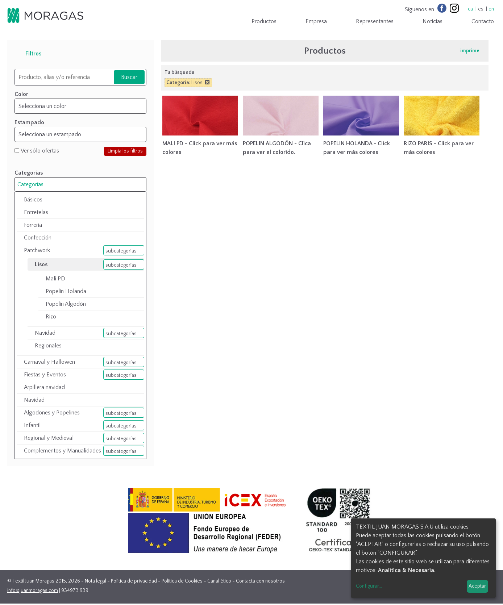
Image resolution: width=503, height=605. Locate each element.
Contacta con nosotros (260, 581)
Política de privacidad (134, 581)
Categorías (30, 184)
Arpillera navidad (44, 387)
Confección (37, 237)
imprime (469, 51)
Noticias (432, 21)
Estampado (29, 122)
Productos (264, 21)
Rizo (51, 316)
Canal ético (219, 581)
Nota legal (95, 581)
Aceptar (477, 586)
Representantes (375, 21)
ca (470, 9)
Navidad (45, 333)
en (491, 9)
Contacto (482, 21)
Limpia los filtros (125, 151)
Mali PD (55, 278)
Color (21, 94)
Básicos (33, 199)
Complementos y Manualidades (62, 450)
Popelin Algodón (66, 304)
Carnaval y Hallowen (49, 362)
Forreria (33, 225)
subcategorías (121, 251)
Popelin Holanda (66, 291)
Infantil (32, 425)
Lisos (41, 264)
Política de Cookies (182, 581)
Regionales (48, 345)
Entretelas (36, 212)
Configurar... (369, 586)
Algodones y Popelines (52, 412)
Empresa (316, 21)
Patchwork (37, 250)
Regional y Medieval (49, 438)
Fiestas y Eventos (45, 374)
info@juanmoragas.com (32, 590)
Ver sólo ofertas (40, 150)
